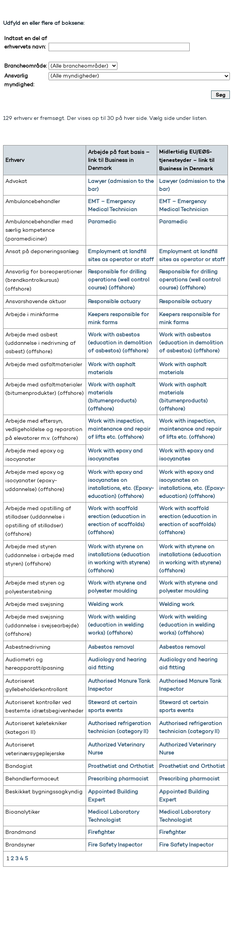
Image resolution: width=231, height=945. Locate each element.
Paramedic (102, 221)
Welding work (105, 604)
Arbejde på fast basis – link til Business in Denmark (119, 160)
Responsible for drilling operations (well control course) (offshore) (118, 279)
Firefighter (101, 832)
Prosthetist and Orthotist (121, 766)
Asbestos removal (111, 647)
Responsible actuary (114, 301)
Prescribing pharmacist (118, 778)
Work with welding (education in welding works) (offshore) (116, 625)
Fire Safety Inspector (115, 845)
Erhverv (14, 160)
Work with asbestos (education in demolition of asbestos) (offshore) (120, 342)
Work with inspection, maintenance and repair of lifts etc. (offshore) (119, 429)
